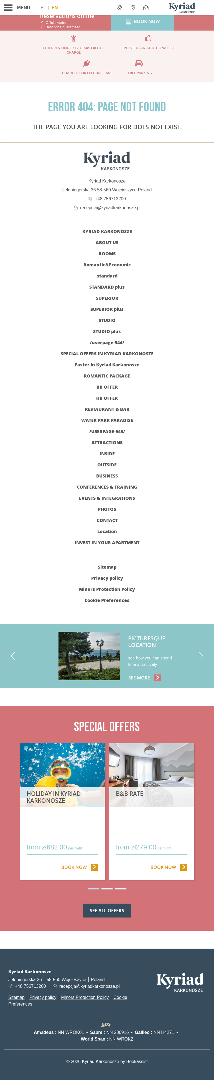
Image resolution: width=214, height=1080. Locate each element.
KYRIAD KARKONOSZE (107, 231)
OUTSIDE (107, 464)
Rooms (107, 253)
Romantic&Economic (107, 264)
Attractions (107, 442)
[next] (201, 656)
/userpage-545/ (107, 431)
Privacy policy (107, 578)
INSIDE (107, 453)
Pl (43, 7)
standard (107, 275)
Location (107, 531)
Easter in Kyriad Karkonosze (107, 364)
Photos (107, 509)
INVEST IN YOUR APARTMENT (107, 542)
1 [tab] (93, 888)
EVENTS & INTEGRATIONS (107, 498)
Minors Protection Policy (107, 589)
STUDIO (107, 320)
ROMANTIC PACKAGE (107, 375)
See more (145, 677)
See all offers (107, 911)
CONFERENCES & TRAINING (107, 487)
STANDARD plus (107, 287)
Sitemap (107, 567)
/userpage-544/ (107, 342)
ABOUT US (107, 242)
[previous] (12, 656)
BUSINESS (107, 475)
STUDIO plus (107, 331)
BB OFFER (107, 387)
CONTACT (107, 520)
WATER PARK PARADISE (107, 420)
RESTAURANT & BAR (107, 409)
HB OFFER (107, 398)
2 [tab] (107, 888)
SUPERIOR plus (107, 309)
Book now (79, 867)
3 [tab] (120, 888)
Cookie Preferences (107, 600)
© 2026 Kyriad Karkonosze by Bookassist (107, 1061)
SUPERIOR (107, 298)
